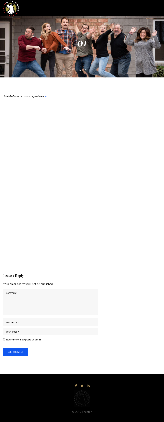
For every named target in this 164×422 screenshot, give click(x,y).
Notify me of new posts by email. (23, 339)
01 (46, 96)
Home (79, 70)
